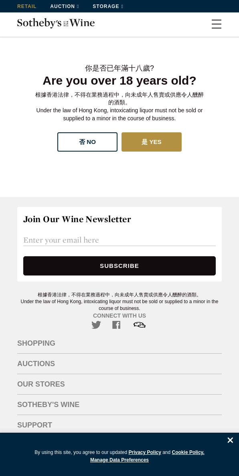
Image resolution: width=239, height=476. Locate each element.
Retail (26, 6)
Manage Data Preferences (119, 460)
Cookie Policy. (188, 452)
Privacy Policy (144, 452)
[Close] (230, 440)
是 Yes (151, 141)
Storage (106, 6)
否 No (87, 141)
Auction (62, 6)
